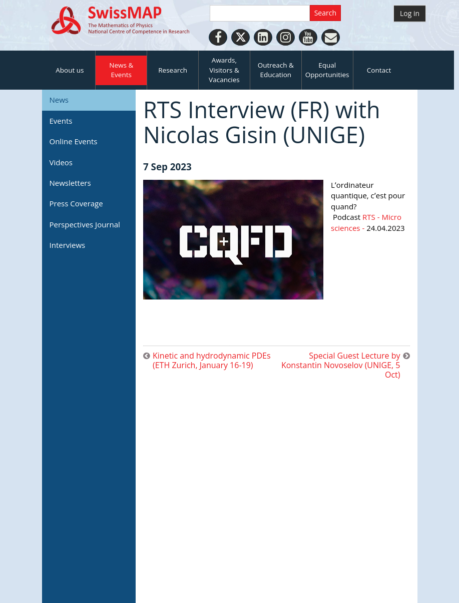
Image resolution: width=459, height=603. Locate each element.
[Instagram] (285, 37)
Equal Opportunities (327, 70)
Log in (409, 13)
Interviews (68, 245)
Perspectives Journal (85, 224)
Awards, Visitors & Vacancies (224, 70)
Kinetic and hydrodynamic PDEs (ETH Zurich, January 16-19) (212, 360)
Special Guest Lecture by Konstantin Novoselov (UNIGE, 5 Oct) (340, 365)
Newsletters (70, 183)
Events (61, 121)
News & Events (121, 70)
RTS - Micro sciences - (366, 222)
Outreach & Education (276, 70)
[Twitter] (240, 37)
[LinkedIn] (263, 37)
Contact (379, 70)
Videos (61, 162)
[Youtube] (308, 37)
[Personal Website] (330, 37)
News (59, 100)
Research (172, 70)
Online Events (74, 141)
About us (70, 70)
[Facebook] (218, 37)
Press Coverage (76, 203)
